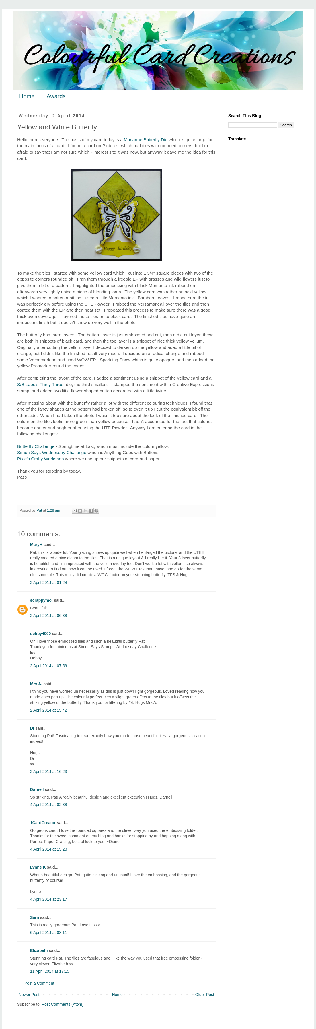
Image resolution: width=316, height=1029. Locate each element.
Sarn (34, 917)
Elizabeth (39, 950)
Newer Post (29, 994)
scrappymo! (41, 600)
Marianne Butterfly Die (145, 139)
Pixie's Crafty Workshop (40, 458)
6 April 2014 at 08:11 (48, 932)
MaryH (36, 544)
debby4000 (40, 633)
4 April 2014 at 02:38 (48, 804)
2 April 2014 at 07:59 (48, 665)
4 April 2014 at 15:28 (48, 849)
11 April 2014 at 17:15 (49, 971)
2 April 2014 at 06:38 (48, 615)
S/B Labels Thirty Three (40, 384)
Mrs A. (36, 684)
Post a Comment (39, 983)
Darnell (37, 789)
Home (26, 96)
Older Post (204, 994)
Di (32, 728)
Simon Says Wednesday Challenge (51, 452)
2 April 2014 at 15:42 (48, 710)
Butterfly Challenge (35, 446)
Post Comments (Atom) (62, 1004)
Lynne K (38, 867)
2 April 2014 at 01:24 (48, 582)
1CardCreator (43, 822)
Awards (55, 96)
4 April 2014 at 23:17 (48, 899)
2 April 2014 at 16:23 (48, 771)
